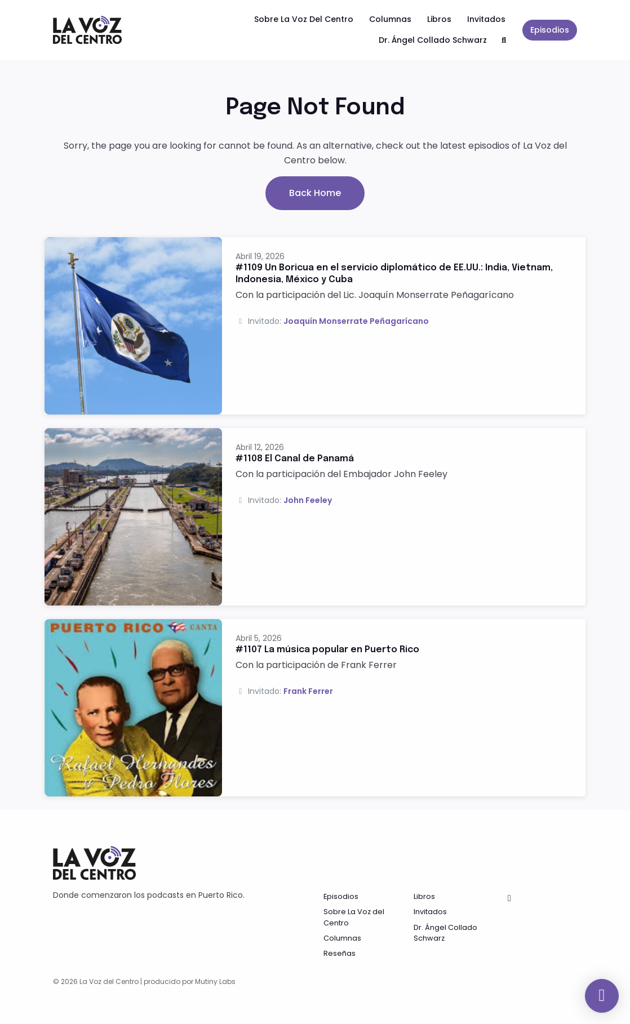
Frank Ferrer (308, 691)
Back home (315, 192)
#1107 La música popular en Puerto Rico (327, 650)
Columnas (390, 19)
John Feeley (307, 500)
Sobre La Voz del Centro (303, 19)
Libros (439, 19)
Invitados (486, 19)
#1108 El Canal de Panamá (295, 459)
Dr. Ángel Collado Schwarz (433, 40)
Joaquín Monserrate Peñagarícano (356, 321)
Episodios (549, 29)
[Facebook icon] (509, 898)
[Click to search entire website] (504, 40)
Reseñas (339, 953)
